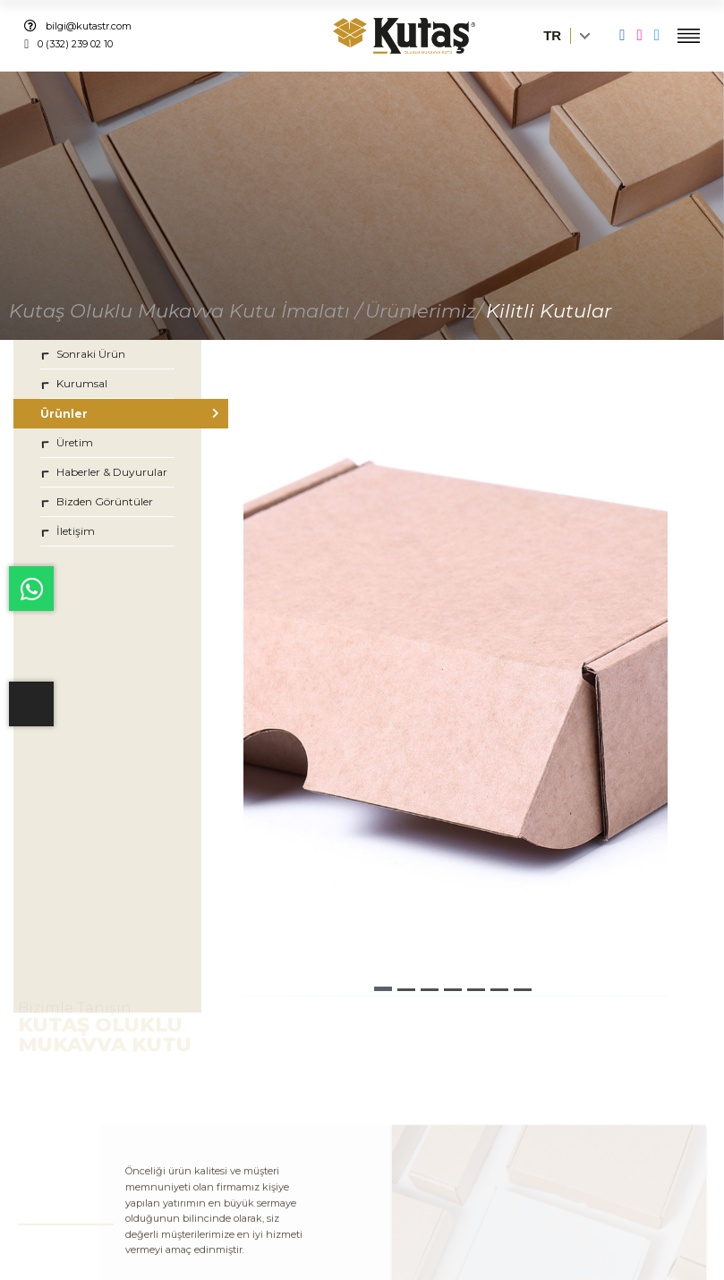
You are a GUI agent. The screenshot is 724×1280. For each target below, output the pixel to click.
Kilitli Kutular (548, 311)
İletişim (67, 531)
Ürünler (107, 413)
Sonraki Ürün (82, 353)
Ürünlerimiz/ (423, 311)
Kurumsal (73, 383)
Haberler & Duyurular (103, 472)
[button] (383, 989)
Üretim (66, 442)
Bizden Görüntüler (96, 501)
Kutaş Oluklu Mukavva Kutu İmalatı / (185, 311)
